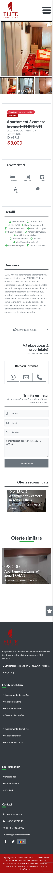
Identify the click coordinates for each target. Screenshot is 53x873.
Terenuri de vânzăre (13, 715)
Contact (8, 790)
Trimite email (26, 463)
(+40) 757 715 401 (13, 821)
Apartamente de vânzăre (16, 694)
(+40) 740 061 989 (13, 814)
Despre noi (9, 776)
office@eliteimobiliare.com (16, 834)
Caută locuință (11, 783)
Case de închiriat (12, 735)
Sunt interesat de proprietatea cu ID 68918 (26, 447)
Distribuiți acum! (25, 329)
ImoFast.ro (25, 869)
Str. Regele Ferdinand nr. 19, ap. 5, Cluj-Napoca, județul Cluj (26, 666)
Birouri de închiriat (13, 742)
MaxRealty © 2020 (37, 866)
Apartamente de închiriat (16, 728)
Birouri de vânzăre (13, 708)
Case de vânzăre (12, 701)
